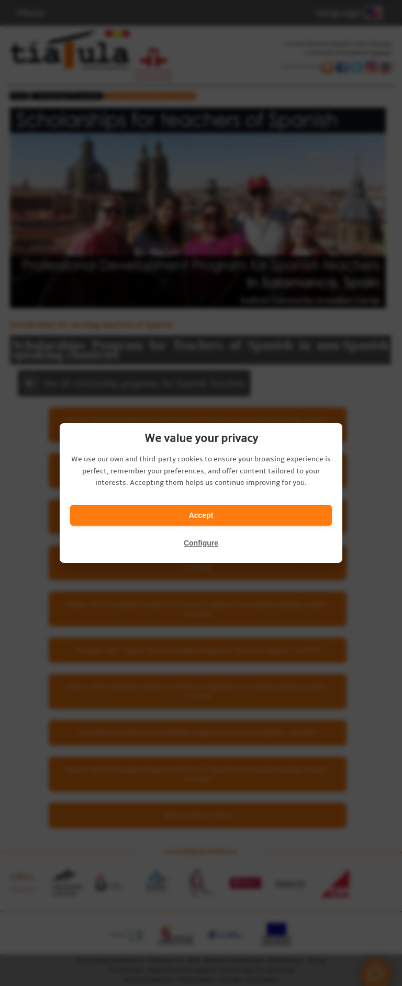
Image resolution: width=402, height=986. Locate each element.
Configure (201, 543)
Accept (201, 515)
